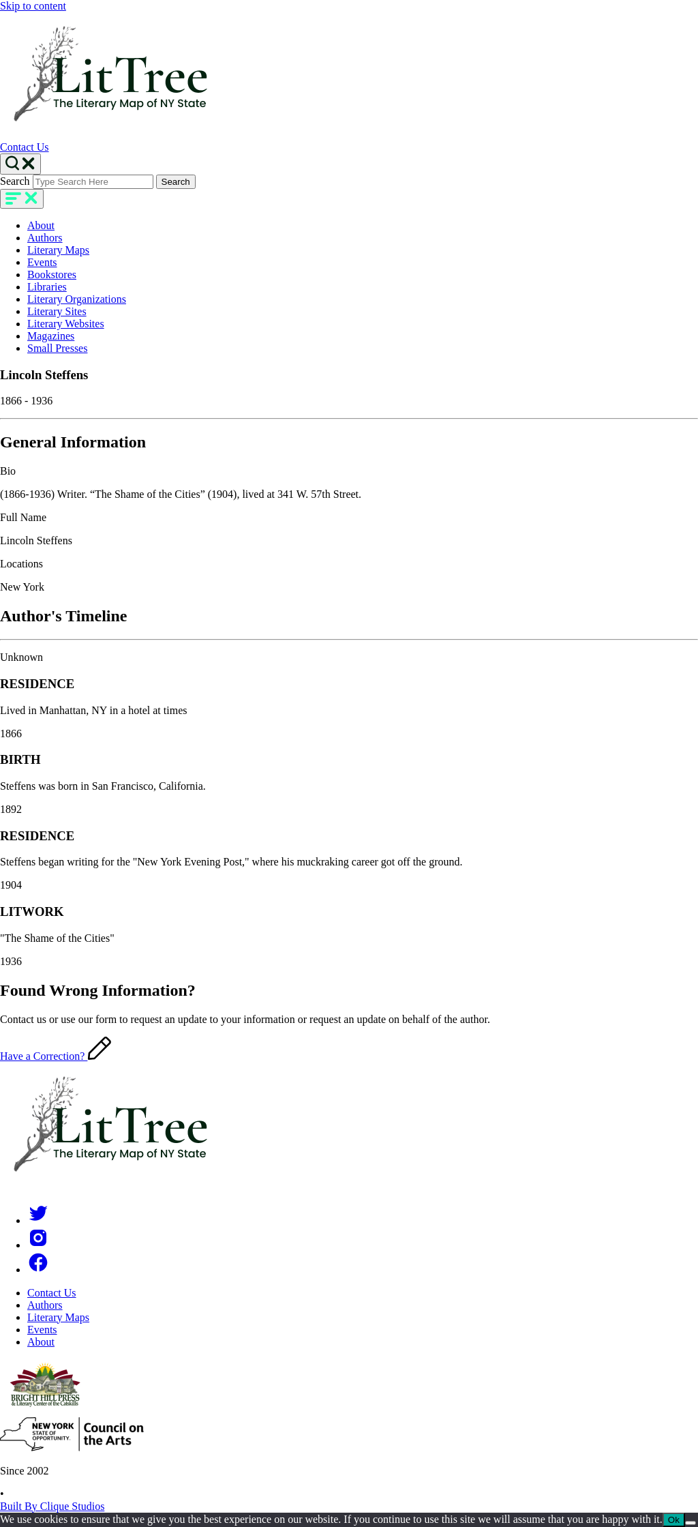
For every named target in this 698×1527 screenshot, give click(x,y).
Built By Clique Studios (52, 1506)
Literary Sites (57, 311)
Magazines (50, 336)
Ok (674, 1520)
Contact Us (24, 147)
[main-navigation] (22, 199)
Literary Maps (58, 250)
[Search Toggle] (20, 164)
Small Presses (57, 348)
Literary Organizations (76, 299)
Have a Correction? (55, 1056)
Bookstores (51, 274)
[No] (690, 1523)
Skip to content (33, 6)
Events (42, 262)
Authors (45, 237)
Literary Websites (65, 323)
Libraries (47, 287)
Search (15, 181)
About (41, 225)
